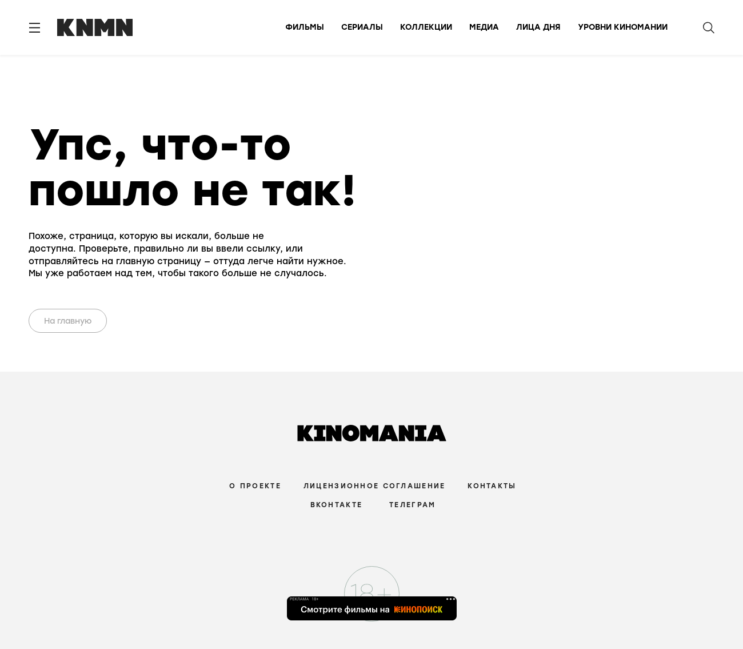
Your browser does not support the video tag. (404, 201)
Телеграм (412, 505)
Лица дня (538, 27)
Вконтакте (336, 505)
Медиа (484, 27)
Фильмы (304, 27)
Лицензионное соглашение (374, 486)
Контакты (492, 486)
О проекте (255, 486)
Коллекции (426, 27)
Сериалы (362, 27)
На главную (68, 321)
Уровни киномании (623, 27)
